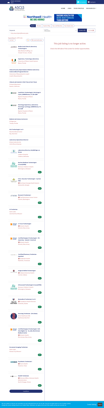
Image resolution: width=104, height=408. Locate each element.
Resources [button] (90, 8)
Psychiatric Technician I (25, 361)
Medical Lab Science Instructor (18, 119)
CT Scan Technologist (24, 223)
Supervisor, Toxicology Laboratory (28, 59)
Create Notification (37, 40)
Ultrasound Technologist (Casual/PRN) (29, 285)
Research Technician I (24, 195)
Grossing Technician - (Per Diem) (27, 313)
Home (63, 8)
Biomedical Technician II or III (27, 299)
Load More (26, 391)
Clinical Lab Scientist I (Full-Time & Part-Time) (23, 82)
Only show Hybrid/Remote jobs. (20, 33)
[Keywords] (26, 30)
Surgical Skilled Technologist (27, 270)
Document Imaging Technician (18, 347)
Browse (39, 26)
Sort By (11, 40)
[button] (91, 30)
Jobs (69, 8)
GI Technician (13, 209)
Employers (92, 2)
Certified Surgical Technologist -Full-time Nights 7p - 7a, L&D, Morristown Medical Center (29, 331)
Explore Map (46, 26)
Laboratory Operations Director (18, 140)
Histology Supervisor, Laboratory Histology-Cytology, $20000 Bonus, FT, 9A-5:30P (29, 106)
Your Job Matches (57, 26)
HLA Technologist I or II (16, 129)
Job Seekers (81, 2)
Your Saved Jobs (68, 26)
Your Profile (79, 8)
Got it (100, 404)
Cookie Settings (91, 404)
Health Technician (23, 376)
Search (33, 26)
